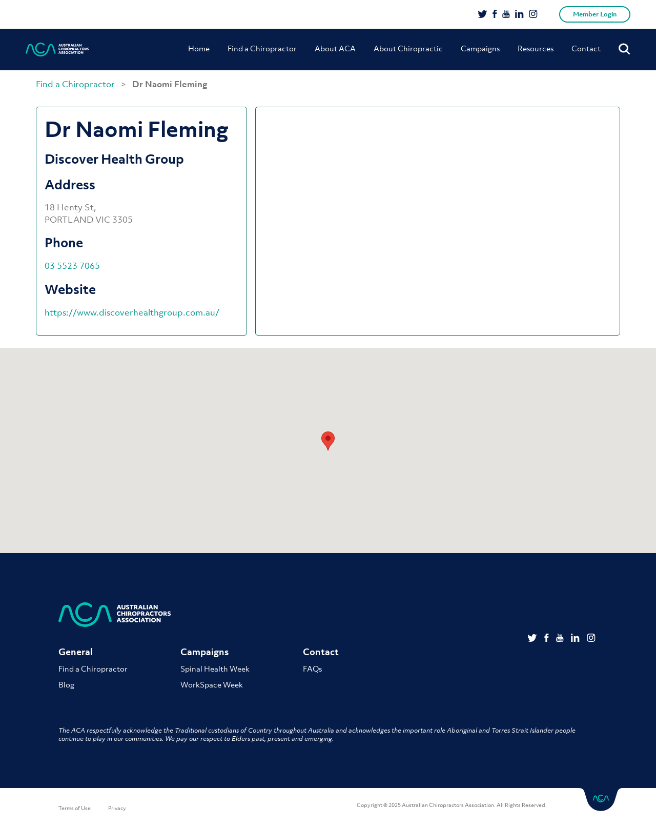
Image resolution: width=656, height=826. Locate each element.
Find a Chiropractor (262, 48)
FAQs (312, 668)
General (75, 652)
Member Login (595, 14)
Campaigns (480, 48)
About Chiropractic (408, 48)
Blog (66, 684)
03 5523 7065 (72, 265)
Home (199, 48)
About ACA (335, 48)
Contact (586, 48)
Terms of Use (74, 808)
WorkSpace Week (211, 684)
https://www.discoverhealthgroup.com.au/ (132, 312)
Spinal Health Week (215, 668)
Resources (536, 48)
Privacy (117, 808)
